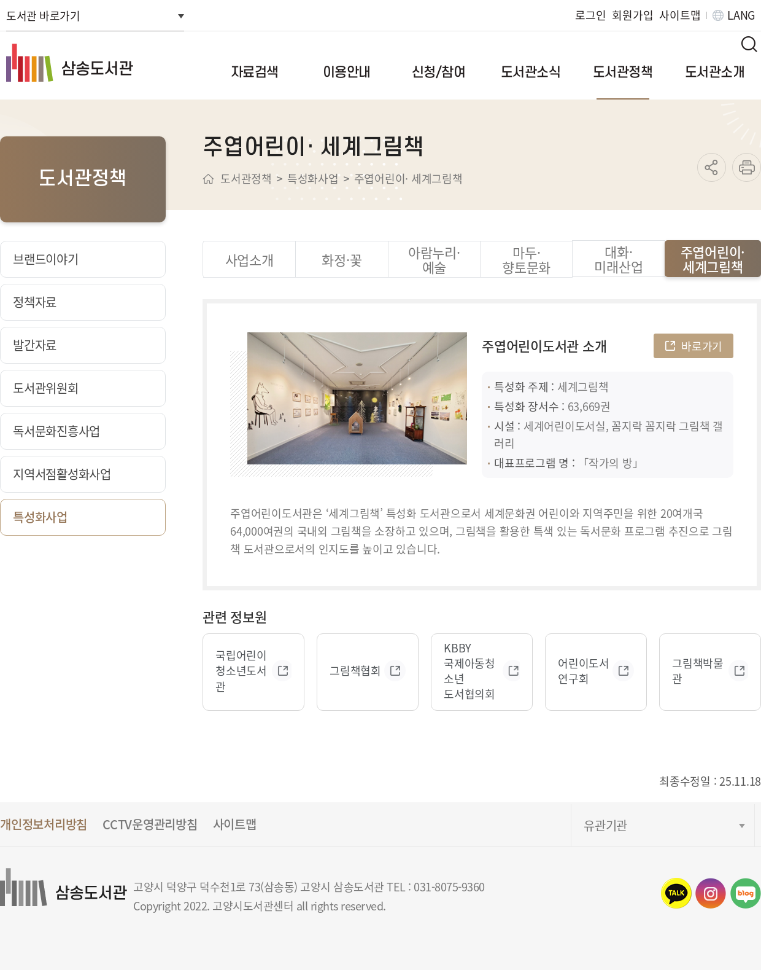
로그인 (590, 15)
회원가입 (632, 15)
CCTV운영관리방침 (150, 824)
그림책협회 (355, 670)
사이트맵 (679, 15)
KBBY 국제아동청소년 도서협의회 (469, 671)
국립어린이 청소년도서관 (241, 670)
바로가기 (701, 346)
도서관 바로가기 (43, 15)
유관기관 (605, 825)
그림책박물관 (698, 670)
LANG (741, 15)
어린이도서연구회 (583, 670)
